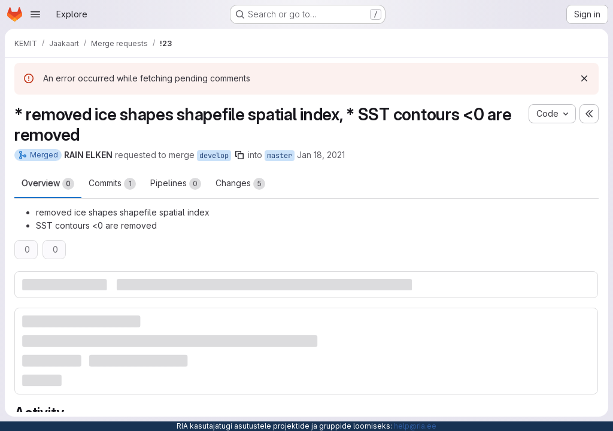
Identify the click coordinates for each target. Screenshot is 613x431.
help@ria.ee (415, 425)
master (279, 155)
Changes (240, 184)
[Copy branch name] (239, 155)
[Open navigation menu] (35, 14)
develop (214, 155)
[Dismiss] (584, 78)
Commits (112, 184)
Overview (48, 184)
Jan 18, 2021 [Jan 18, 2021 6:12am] (321, 155)
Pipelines (175, 184)
